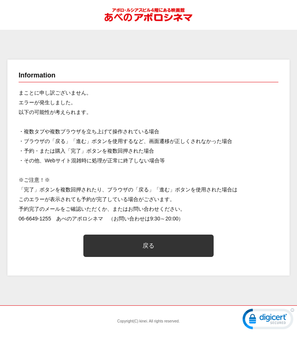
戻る (148, 245)
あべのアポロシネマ (148, 15)
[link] (268, 320)
